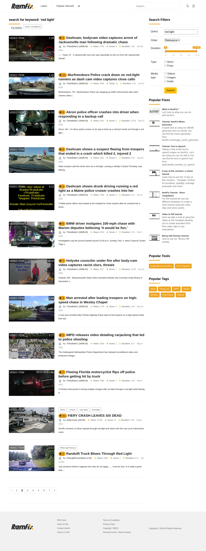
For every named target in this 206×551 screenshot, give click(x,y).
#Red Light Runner (68, 448)
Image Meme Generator (161, 266)
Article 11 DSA (63, 532)
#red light (96, 410)
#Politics (154, 295)
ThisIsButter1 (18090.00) (77, 46)
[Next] (54, 490)
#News (186, 289)
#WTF (176, 289)
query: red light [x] (33, 27)
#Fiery (62, 410)
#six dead (84, 410)
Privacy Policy (109, 524)
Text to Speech (183, 266)
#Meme (180, 295)
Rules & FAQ (62, 524)
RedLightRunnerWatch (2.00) (79, 458)
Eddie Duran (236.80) (76, 420)
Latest (44, 6)
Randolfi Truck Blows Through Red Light (99, 453)
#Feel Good (167, 295)
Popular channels (68, 6)
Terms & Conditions (111, 520)
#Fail (153, 289)
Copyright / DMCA (111, 528)
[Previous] (11, 490)
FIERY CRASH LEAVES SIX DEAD (95, 415)
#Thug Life (164, 289)
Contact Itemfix (63, 528)
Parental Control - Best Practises (117, 532)
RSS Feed (61, 520)
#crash (72, 410)
